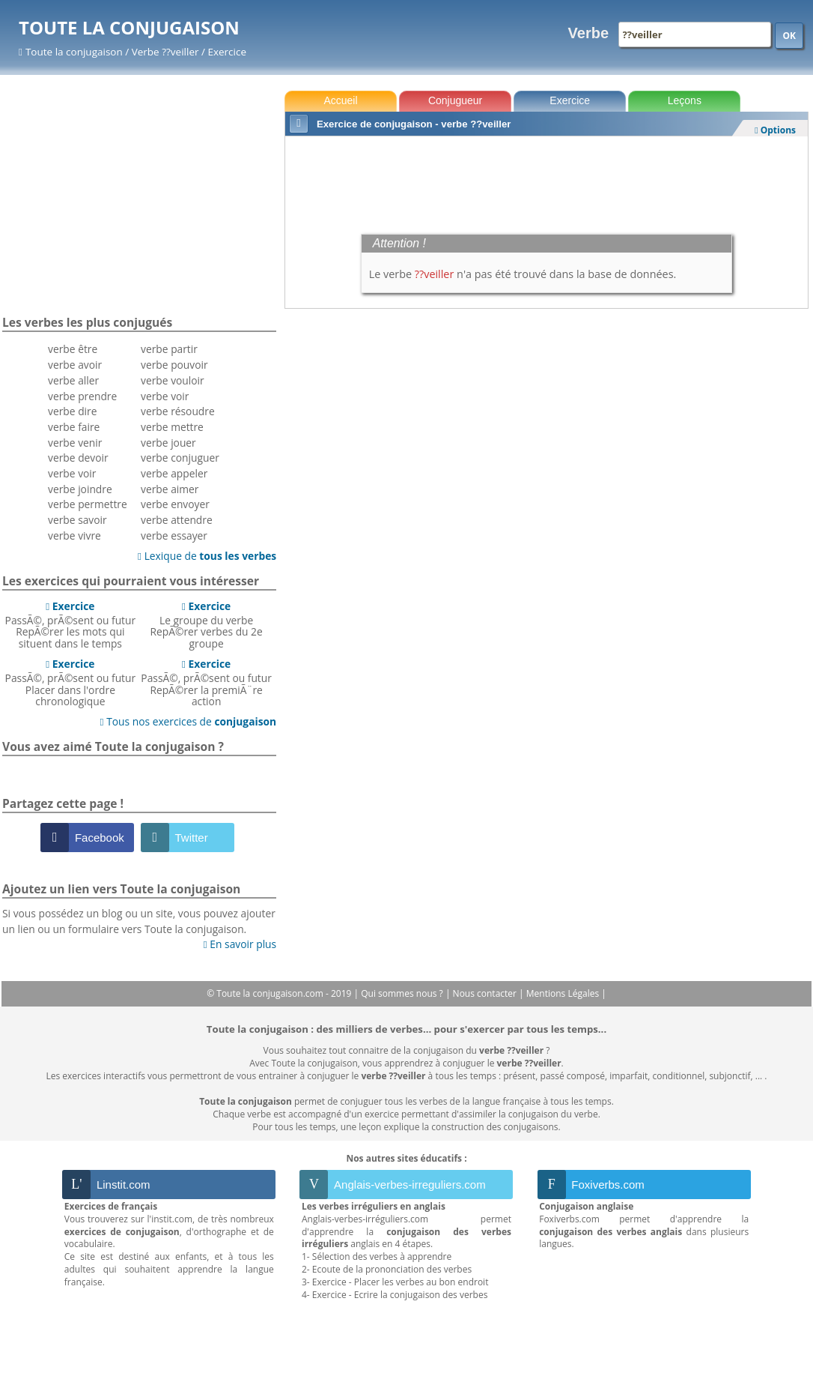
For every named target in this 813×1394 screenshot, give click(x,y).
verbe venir (75, 442)
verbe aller (73, 380)
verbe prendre (82, 396)
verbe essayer (174, 535)
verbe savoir (77, 520)
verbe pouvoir (174, 364)
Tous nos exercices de (188, 721)
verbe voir (72, 473)
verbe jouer (168, 442)
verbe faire (74, 427)
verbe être (72, 349)
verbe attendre (177, 520)
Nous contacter (486, 993)
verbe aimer (169, 489)
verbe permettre (87, 504)
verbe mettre (172, 427)
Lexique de (207, 556)
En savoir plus (240, 944)
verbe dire (72, 411)
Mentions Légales (563, 993)
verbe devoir (78, 457)
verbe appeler (174, 473)
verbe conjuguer (180, 457)
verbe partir (169, 349)
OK (789, 35)
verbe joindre (80, 489)
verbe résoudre (178, 411)
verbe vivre (74, 535)
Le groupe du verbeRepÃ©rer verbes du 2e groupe (206, 625)
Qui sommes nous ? (403, 993)
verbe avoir (75, 364)
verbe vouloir (172, 380)
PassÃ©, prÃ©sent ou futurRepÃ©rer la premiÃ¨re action (206, 682)
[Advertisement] (546, 181)
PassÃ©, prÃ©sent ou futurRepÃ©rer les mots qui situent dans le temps (70, 625)
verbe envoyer (175, 504)
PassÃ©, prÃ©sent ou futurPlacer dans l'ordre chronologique (70, 682)
